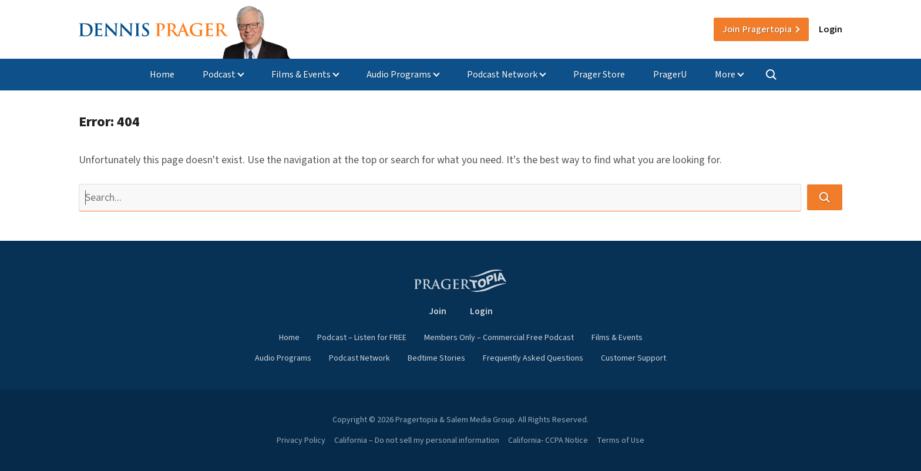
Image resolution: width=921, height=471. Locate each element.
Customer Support (633, 358)
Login (830, 29)
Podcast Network (502, 74)
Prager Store (599, 74)
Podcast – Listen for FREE (361, 338)
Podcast (219, 74)
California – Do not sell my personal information (416, 440)
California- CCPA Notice (548, 440)
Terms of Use (620, 440)
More (725, 74)
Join (757, 29)
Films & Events (301, 74)
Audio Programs (399, 74)
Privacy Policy (301, 440)
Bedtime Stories (436, 358)
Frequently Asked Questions (533, 358)
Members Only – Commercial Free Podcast (499, 338)
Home (162, 74)
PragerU (670, 74)
